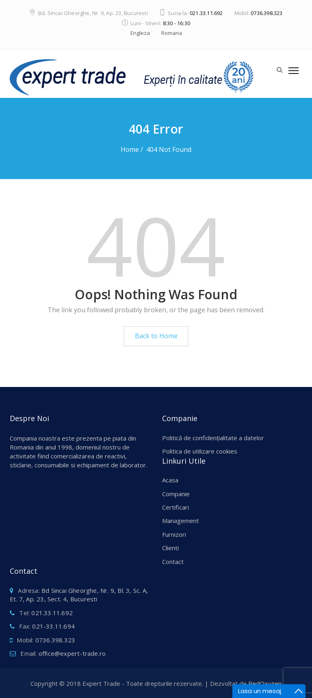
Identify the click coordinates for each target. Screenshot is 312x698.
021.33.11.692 (206, 13)
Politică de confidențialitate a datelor (213, 438)
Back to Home (156, 335)
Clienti (170, 548)
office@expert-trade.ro (72, 653)
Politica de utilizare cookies (199, 451)
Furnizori (174, 534)
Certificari (175, 507)
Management (180, 520)
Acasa (170, 480)
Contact (173, 562)
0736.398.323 (266, 13)
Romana (171, 33)
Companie (176, 494)
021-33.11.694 (53, 626)
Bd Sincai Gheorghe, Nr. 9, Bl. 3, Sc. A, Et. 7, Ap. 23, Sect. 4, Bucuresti (79, 594)
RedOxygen (265, 683)
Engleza (140, 33)
